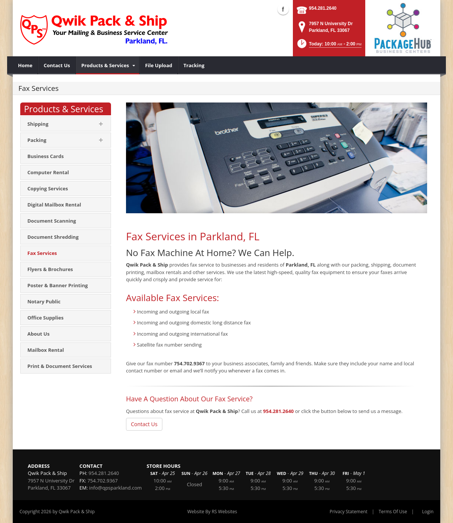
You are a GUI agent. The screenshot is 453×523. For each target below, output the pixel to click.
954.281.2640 (322, 8)
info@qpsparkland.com (115, 487)
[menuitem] (25, 65)
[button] (329, 46)
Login (428, 511)
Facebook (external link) (283, 9)
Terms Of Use (393, 511)
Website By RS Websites (212, 511)
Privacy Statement (349, 511)
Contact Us (144, 424)
